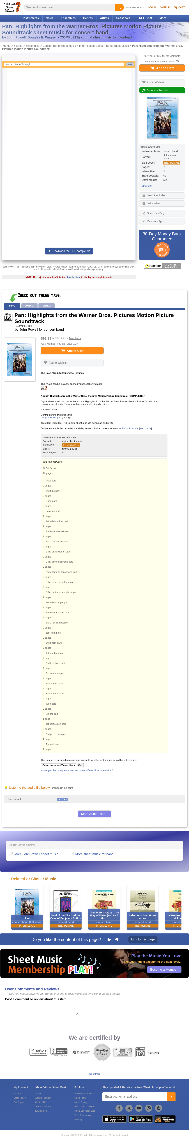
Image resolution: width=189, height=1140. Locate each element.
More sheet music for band (94, 854)
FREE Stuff (144, 18)
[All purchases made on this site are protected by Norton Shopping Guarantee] (162, 266)
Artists (104, 18)
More (163, 18)
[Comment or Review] (41, 1008)
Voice (49, 18)
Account (17, 1093)
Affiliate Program (43, 1098)
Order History (19, 1098)
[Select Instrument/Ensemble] (58, 765)
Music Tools (80, 1098)
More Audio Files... (94, 814)
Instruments (31, 18)
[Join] (171, 1096)
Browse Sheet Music (84, 1093)
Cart (179, 7)
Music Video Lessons (84, 1106)
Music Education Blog (84, 1111)
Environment (41, 1111)
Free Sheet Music (82, 1115)
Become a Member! (164, 969)
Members (175, 55)
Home (6, 45)
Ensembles (68, 18)
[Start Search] (119, 7)
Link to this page (143, 939)
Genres (88, 18)
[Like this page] (108, 940)
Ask (130, 64)
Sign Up (165, 7)
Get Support (19, 1102)
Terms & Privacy (43, 1106)
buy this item (73, 277)
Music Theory (80, 1102)
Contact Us (40, 1102)
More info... (148, 186)
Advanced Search (135, 7)
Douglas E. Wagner (51, 417)
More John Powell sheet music (36, 854)
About (38, 1093)
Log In (152, 7)
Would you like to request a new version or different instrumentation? (77, 770)
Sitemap (78, 1119)
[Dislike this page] (117, 940)
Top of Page (94, 1074)
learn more (145, 428)
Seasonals (123, 18)
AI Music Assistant (129, 428)
